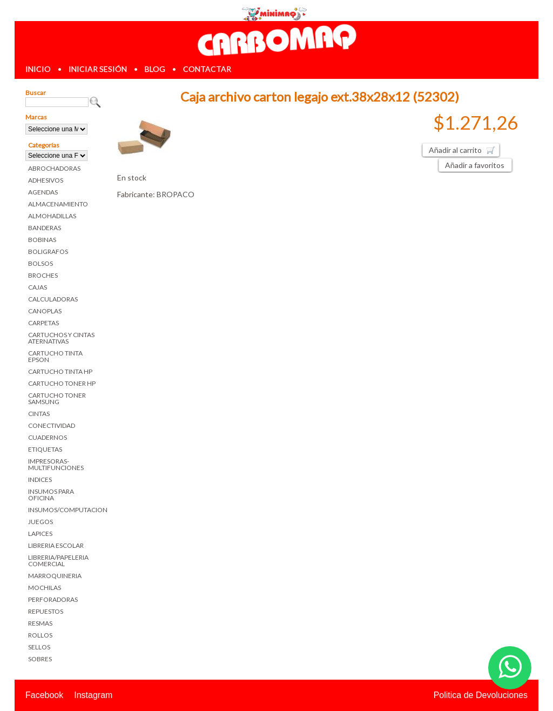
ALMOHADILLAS (52, 216)
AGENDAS (43, 192)
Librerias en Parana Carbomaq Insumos (276, 40)
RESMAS (40, 623)
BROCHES (43, 275)
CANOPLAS (45, 311)
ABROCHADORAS (54, 168)
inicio (38, 68)
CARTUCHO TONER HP (62, 383)
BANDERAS (44, 228)
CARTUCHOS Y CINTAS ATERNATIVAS (61, 338)
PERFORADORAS (53, 599)
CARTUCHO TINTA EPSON (55, 356)
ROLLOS (40, 635)
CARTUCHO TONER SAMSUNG (57, 398)
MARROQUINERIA (55, 576)
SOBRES (40, 659)
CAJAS (37, 287)
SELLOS (39, 647)
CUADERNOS (47, 437)
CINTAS (39, 414)
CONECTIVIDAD (51, 425)
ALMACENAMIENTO (58, 204)
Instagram (93, 695)
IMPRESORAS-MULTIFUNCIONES (56, 464)
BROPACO (175, 194)
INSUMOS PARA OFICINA (51, 494)
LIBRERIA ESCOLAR (56, 545)
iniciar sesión (98, 68)
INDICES (40, 479)
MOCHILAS (44, 587)
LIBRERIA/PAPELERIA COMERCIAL (58, 560)
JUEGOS (40, 522)
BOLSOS (40, 263)
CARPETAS (43, 323)
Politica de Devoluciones (481, 695)
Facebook (44, 695)
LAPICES (40, 533)
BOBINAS (42, 240)
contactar (207, 68)
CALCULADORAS (53, 299)
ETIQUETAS (45, 449)
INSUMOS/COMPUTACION (64, 510)
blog (155, 68)
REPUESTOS (45, 611)
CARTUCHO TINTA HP (60, 371)
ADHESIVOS (45, 180)
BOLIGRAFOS (48, 251)
